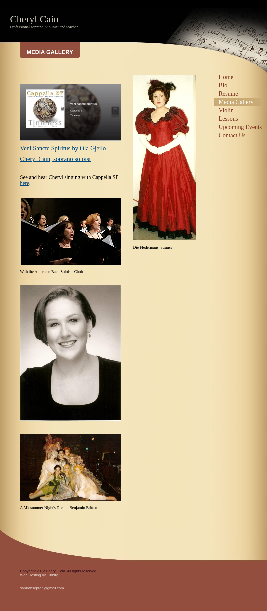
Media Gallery (236, 102)
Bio (223, 85)
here (24, 183)
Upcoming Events (240, 127)
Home (226, 77)
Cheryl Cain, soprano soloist (55, 158)
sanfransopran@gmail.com (42, 588)
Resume (228, 93)
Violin (226, 110)
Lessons (228, 118)
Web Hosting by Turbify (39, 575)
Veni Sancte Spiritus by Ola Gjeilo (63, 148)
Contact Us (232, 135)
